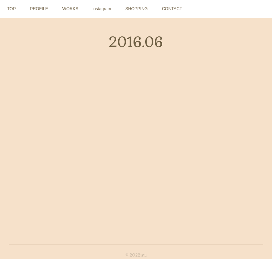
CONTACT (172, 8)
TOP (11, 8)
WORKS (70, 8)
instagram (101, 8)
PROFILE (39, 8)
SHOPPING (136, 8)
